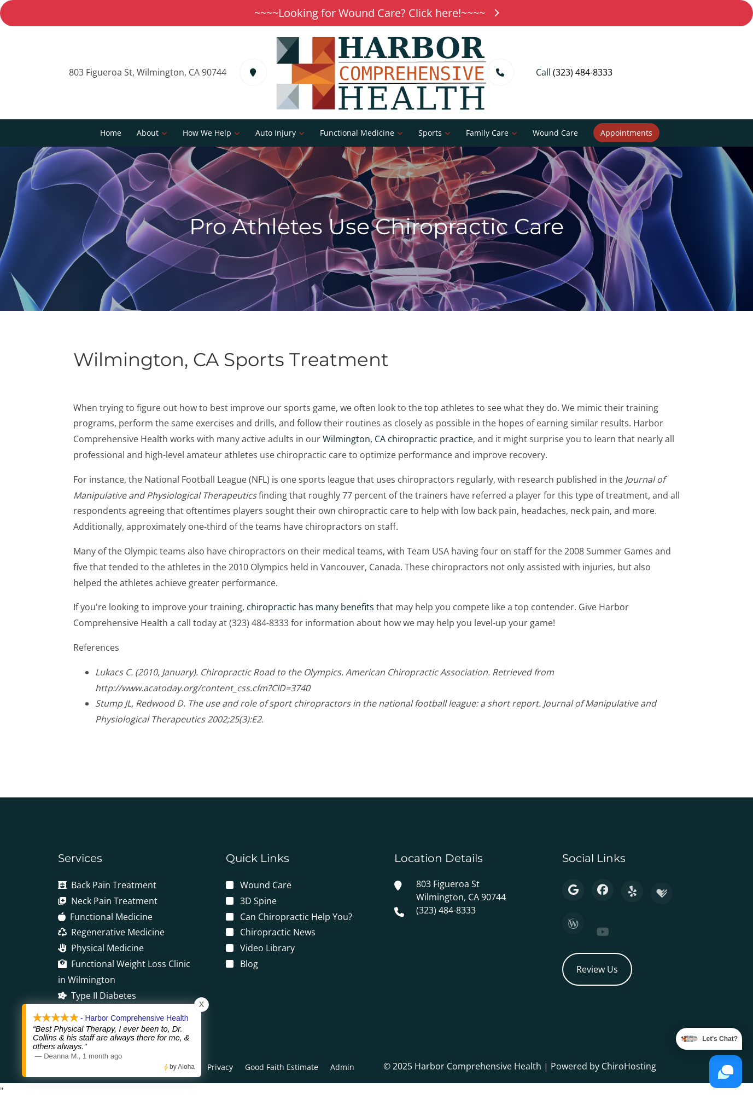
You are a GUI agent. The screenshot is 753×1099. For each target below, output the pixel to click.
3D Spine (258, 901)
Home (110, 133)
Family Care (487, 133)
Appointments (626, 133)
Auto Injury (275, 133)
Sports (430, 133)
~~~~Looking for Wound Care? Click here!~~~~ (376, 12)
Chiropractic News (278, 932)
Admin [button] (342, 1067)
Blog (249, 964)
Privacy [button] (220, 1067)
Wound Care (555, 133)
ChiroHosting (629, 1066)
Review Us (597, 969)
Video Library (267, 948)
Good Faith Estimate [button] (281, 1067)
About (148, 133)
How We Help (207, 133)
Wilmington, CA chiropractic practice (398, 439)
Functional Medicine (357, 133)
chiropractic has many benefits (310, 607)
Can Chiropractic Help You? (296, 917)
